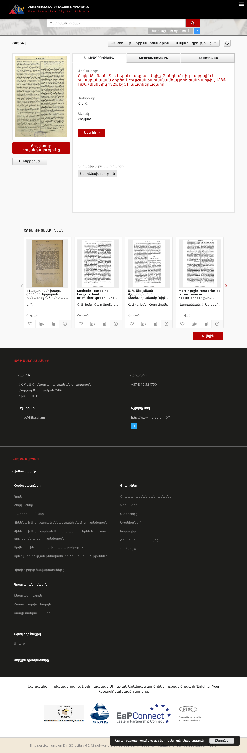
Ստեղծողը (128, 514)
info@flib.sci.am (32, 417)
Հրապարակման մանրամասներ (147, 496)
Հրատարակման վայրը (139, 540)
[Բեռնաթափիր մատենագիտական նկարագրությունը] (41, 324)
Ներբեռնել (28, 161)
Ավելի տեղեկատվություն (185, 740)
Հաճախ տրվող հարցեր (33, 604)
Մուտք (19, 643)
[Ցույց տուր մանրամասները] (64, 324)
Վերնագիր (129, 505)
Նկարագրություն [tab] (99, 58)
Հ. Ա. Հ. (83, 103)
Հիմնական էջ (24, 471)
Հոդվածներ (23, 505)
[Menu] (241, 4)
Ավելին (208, 336)
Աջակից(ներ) (130, 522)
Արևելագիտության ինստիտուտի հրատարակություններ (60, 556)
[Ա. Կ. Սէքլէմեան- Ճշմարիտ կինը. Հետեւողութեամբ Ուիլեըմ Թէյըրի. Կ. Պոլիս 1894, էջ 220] (149, 263)
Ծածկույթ (128, 549)
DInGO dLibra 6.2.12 (78, 745)
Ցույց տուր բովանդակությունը (41, 148)
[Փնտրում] (193, 23)
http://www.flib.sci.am (148, 417)
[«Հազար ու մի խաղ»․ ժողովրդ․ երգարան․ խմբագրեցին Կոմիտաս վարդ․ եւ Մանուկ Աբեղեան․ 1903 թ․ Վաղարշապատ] (47, 263)
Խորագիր (128, 531)
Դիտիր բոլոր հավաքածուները (39, 570)
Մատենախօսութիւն (97, 174)
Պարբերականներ (29, 514)
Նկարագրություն (28, 595)
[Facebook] (134, 426)
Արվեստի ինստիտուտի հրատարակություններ (53, 547)
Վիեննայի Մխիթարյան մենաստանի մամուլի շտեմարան (60, 522)
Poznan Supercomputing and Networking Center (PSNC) (172, 745)
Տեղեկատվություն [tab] (153, 58)
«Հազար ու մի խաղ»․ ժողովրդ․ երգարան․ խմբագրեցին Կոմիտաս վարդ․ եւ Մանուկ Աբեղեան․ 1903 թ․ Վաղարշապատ (45, 294)
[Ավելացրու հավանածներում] (227, 43)
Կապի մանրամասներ (32, 613)
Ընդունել (222, 740)
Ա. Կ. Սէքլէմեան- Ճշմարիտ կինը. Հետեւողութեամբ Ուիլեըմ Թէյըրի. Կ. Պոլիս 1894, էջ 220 (149, 294)
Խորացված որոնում (170, 31)
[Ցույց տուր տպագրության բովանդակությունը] (53, 324)
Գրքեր (19, 496)
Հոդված (84, 119)
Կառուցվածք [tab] (208, 58)
